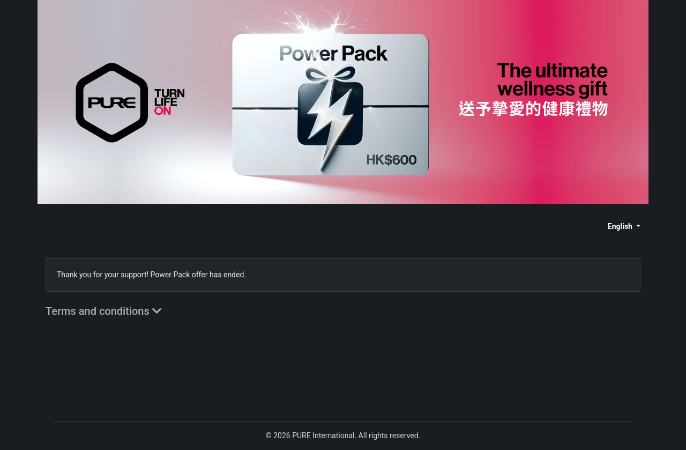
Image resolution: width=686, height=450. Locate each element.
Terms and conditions (104, 311)
